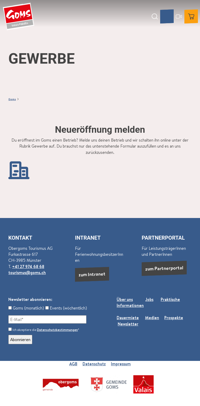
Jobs (149, 299)
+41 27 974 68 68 (28, 266)
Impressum (121, 364)
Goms (12, 99)
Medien (152, 317)
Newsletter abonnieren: (30, 299)
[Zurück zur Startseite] (18, 16)
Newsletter (128, 324)
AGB (73, 364)
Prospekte (173, 317)
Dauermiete (128, 317)
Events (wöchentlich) (66, 308)
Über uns (125, 299)
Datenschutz (94, 364)
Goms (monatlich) (26, 308)
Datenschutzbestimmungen (57, 330)
